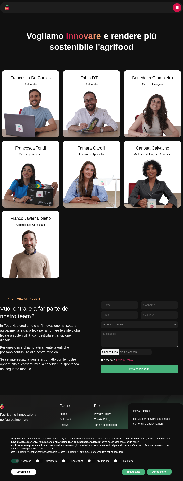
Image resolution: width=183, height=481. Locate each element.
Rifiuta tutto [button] (133, 471)
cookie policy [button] (132, 442)
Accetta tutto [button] (159, 471)
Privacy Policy (124, 360)
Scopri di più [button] (23, 471)
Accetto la (118, 360)
